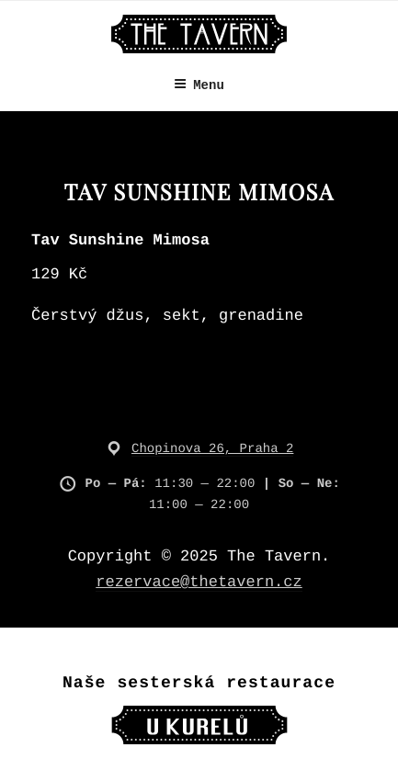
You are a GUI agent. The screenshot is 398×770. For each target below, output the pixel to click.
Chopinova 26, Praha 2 (212, 449)
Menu (199, 85)
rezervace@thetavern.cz (198, 583)
